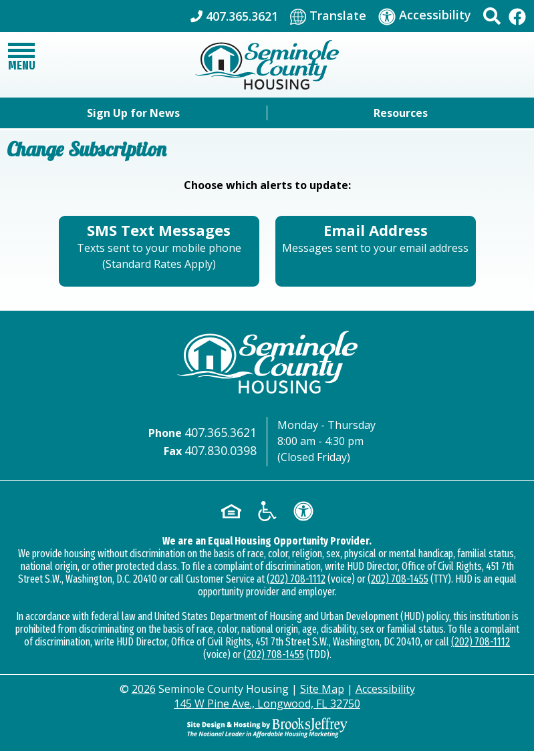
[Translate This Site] (328, 16)
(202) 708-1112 (296, 579)
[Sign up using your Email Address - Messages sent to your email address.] (375, 251)
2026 (144, 689)
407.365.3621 (220, 432)
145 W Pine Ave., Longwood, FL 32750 (267, 703)
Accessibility (385, 689)
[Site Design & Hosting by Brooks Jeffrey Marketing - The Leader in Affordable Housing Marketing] (267, 726)
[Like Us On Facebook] (517, 16)
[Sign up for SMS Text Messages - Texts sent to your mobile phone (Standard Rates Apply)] (159, 251)
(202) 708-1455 (398, 579)
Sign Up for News (133, 113)
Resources (401, 113)
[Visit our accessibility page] (424, 16)
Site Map (322, 689)
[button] (492, 16)
